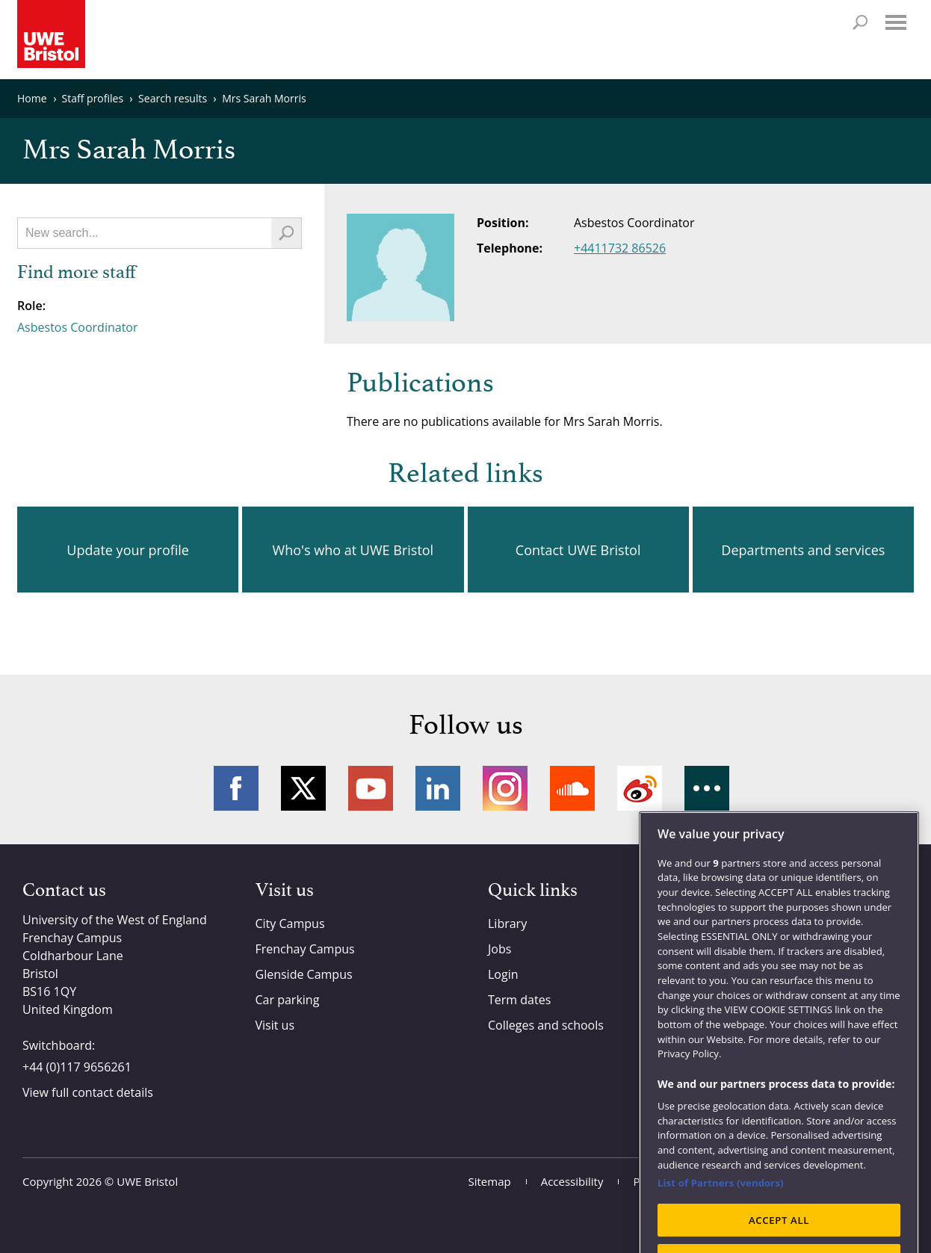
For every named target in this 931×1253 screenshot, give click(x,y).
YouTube (370, 788)
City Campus (290, 923)
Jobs (499, 949)
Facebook (236, 788)
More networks (706, 788)
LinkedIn (437, 788)
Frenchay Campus (305, 949)
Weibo (639, 788)
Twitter (303, 788)
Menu (896, 22)
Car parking (288, 999)
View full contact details (87, 1092)
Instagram (505, 788)
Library (507, 923)
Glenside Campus (304, 974)
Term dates (519, 999)
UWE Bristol (147, 1181)
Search (860, 22)
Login (503, 974)
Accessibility (572, 1181)
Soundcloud (572, 788)
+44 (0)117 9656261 (77, 1067)
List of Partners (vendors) (721, 1215)
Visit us (275, 1025)
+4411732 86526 (620, 248)
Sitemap (489, 1181)
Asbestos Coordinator (77, 327)
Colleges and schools (546, 1025)
